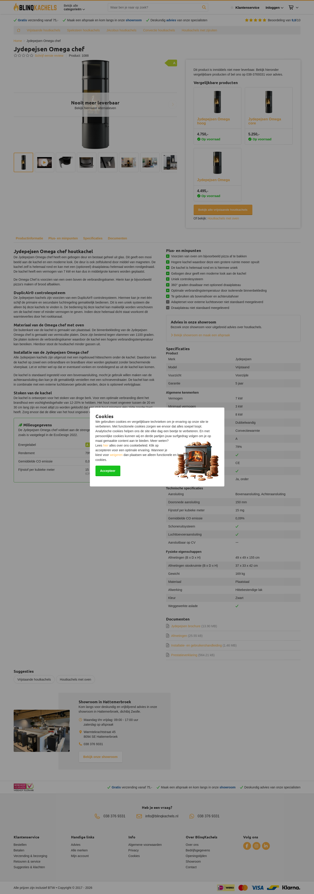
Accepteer (107, 471)
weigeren (116, 455)
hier (105, 445)
